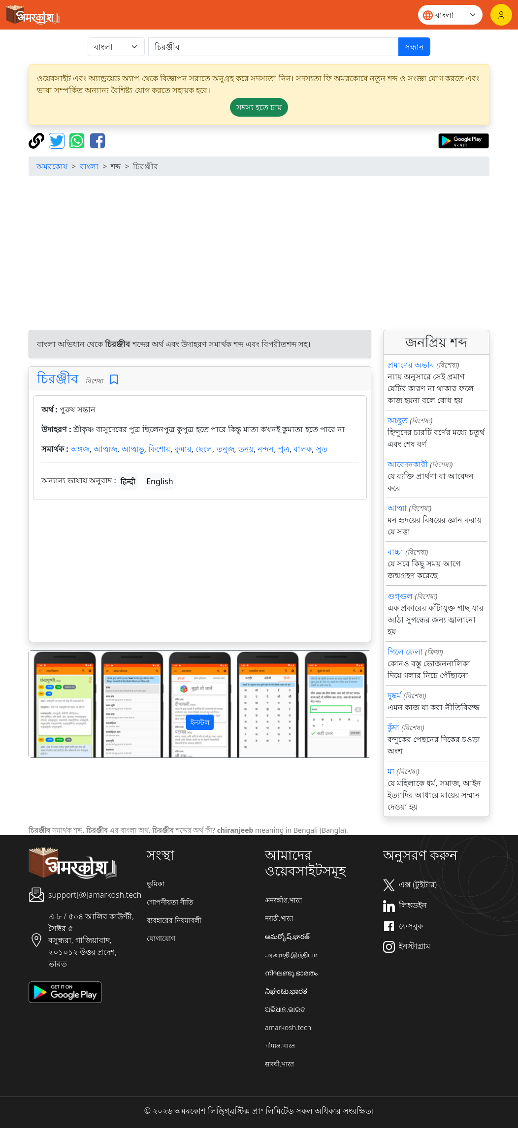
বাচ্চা (395, 551)
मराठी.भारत (279, 918)
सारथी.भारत (279, 1063)
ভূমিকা (155, 883)
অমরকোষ (51, 166)
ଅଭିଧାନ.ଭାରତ (285, 1009)
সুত (321, 448)
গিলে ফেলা (405, 651)
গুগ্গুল (400, 596)
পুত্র (284, 448)
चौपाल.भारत (280, 1045)
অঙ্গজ (80, 448)
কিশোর (159, 448)
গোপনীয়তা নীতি (170, 902)
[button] (54, 704)
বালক (302, 448)
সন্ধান (414, 46)
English (159, 481)
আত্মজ (105, 448)
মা (391, 771)
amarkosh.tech (288, 1027)
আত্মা (397, 507)
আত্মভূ (133, 448)
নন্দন (266, 448)
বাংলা (89, 166)
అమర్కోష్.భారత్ (287, 936)
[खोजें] (273, 46)
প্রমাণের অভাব (411, 364)
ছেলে (203, 448)
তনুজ (225, 448)
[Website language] (450, 15)
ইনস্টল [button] (200, 722)
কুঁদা (393, 727)
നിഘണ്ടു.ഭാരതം (291, 972)
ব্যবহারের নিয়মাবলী (174, 920)
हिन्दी (128, 481)
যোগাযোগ (161, 938)
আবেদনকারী (408, 464)
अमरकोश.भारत (283, 900)
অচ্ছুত (398, 420)
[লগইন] (501, 15)
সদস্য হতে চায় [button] (259, 107)
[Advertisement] (200, 573)
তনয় (246, 448)
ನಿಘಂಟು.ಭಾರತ (286, 991)
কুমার (183, 448)
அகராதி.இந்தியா (291, 954)
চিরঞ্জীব (57, 378)
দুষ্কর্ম (394, 695)
